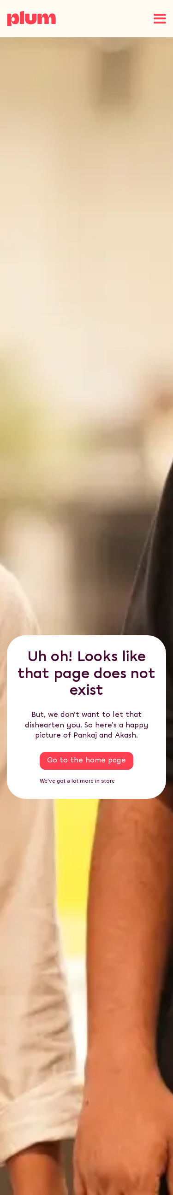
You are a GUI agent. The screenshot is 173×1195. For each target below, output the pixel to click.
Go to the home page (86, 760)
